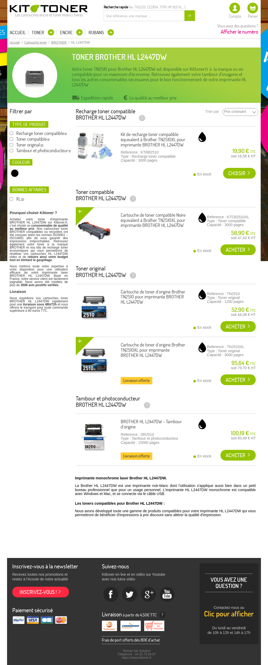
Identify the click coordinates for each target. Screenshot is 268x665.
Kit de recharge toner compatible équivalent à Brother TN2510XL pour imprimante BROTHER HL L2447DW (153, 139)
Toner (38, 33)
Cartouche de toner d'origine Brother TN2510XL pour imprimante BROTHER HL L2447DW (153, 350)
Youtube (167, 594)
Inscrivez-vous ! (38, 592)
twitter (130, 594)
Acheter (235, 249)
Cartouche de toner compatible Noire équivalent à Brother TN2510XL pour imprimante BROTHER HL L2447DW (153, 220)
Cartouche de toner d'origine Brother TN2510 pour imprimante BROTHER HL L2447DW (153, 297)
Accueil (18, 32)
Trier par (212, 112)
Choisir (236, 173)
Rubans (97, 33)
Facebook (111, 594)
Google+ (148, 594)
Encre (67, 33)
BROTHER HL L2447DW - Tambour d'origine (151, 424)
